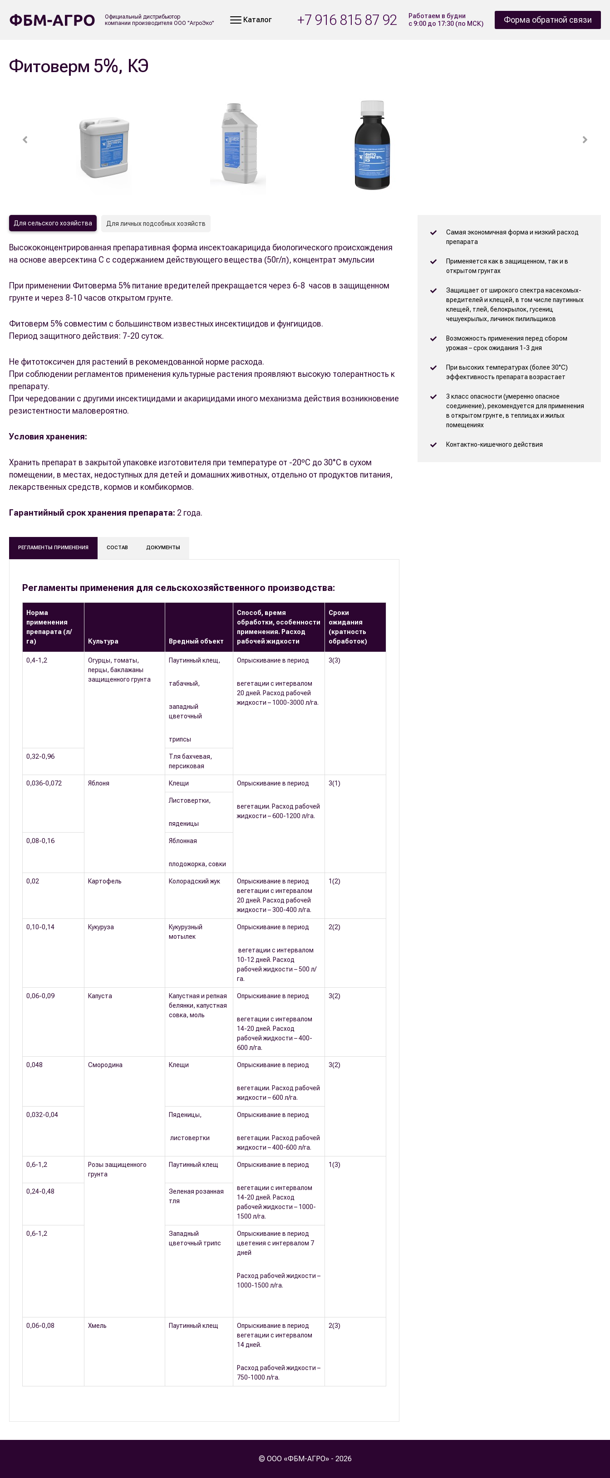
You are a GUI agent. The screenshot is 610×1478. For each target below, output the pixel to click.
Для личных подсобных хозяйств (156, 223)
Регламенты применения (53, 548)
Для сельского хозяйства (53, 223)
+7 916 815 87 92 (347, 20)
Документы (163, 548)
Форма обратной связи (548, 19)
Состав (117, 548)
